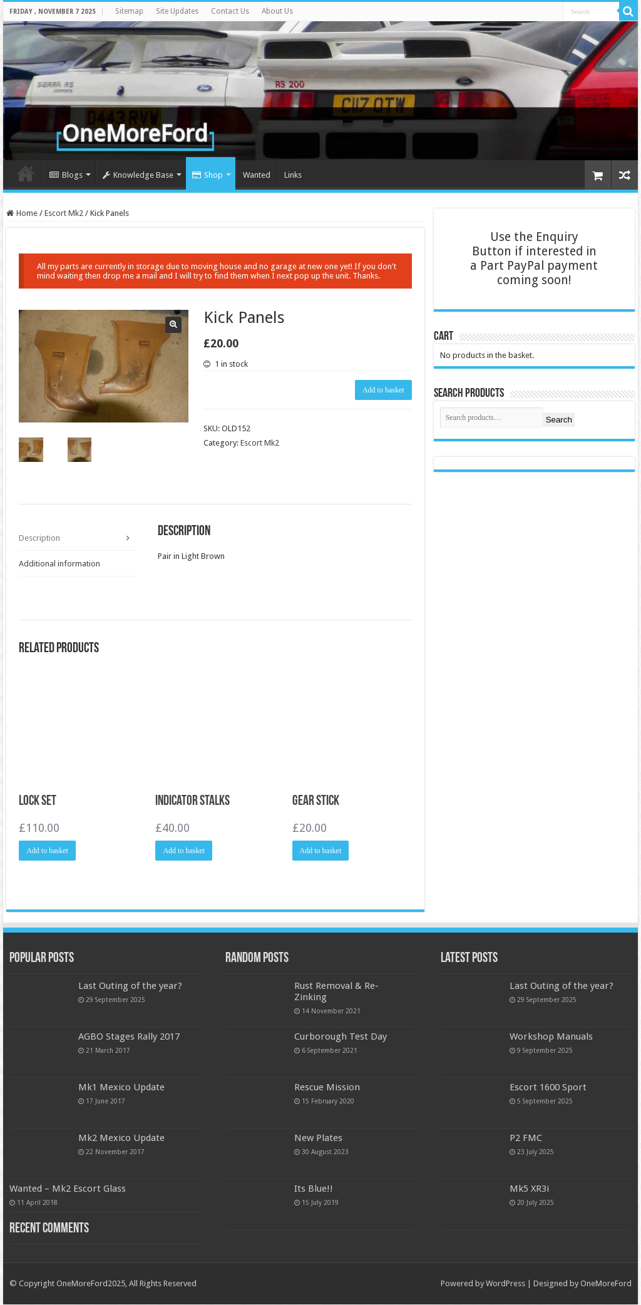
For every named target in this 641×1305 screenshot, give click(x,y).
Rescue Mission (327, 1088)
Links (293, 175)
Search (559, 419)
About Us (277, 11)
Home (25, 173)
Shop (207, 175)
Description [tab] (39, 537)
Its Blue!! (313, 1189)
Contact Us (230, 11)
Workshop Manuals (551, 1037)
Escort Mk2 (63, 213)
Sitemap (129, 11)
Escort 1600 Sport (548, 1088)
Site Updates (177, 11)
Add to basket (383, 390)
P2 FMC (526, 1139)
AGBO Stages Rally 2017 (129, 1037)
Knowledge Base (138, 175)
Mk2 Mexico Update (121, 1139)
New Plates (318, 1139)
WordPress (505, 1284)
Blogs (66, 175)
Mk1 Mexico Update (121, 1088)
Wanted (256, 175)
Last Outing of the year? (130, 986)
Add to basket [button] (47, 851)
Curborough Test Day (340, 1037)
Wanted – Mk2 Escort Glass (67, 1189)
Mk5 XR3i (529, 1189)
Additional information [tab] (59, 563)
